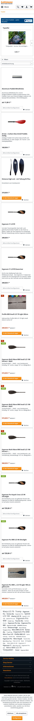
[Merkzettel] (22, 7)
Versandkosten (8, 678)
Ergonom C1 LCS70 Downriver (12, 269)
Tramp (18, 611)
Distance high (13, 628)
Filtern (5, 59)
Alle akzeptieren (21, 713)
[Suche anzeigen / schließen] (18, 7)
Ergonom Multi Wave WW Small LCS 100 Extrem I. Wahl (16, 360)
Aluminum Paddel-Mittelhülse (13, 89)
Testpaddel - (8, 650)
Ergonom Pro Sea (14, 623)
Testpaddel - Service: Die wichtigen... (17, 46)
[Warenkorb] (31, 7)
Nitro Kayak (17, 639)
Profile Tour (11, 621)
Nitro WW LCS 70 (18, 630)
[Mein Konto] (26, 7)
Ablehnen (10, 713)
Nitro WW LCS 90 (12, 643)
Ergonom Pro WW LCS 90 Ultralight (14, 540)
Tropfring (10, 632)
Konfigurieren (17, 718)
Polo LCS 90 (16, 641)
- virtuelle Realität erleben (23, 687)
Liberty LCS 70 (16, 616)
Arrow (5, 627)
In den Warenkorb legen (10, 198)
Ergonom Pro (19, 614)
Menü (5, 6)
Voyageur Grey (7, 630)
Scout (17, 650)
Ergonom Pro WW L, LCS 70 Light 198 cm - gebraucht (16, 586)
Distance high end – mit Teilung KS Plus (16, 179)
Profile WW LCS (20, 634)
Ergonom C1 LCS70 (8, 224)
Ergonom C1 (22, 643)
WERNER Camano (22, 625)
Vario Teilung (22, 627)
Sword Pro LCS (10, 618)
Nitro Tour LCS (8, 634)
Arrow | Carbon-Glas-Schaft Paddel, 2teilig (15, 135)
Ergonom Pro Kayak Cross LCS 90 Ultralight (13, 495)
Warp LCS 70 (9, 611)
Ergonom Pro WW (11, 625)
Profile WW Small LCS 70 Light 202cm (15, 314)
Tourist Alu (19, 621)
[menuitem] (5, 7)
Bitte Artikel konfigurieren (11, 108)
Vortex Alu (10, 614)
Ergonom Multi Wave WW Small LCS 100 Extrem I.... (16, 450)
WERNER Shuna (21, 636)
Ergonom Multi (25, 650)
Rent (22, 641)
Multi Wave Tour (7, 641)
